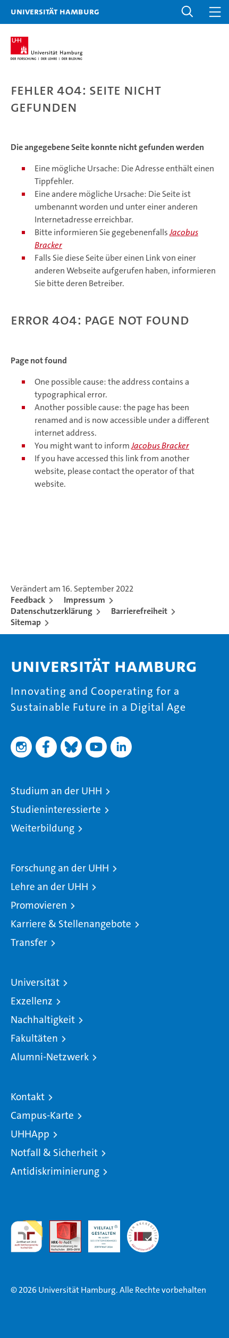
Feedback (28, 599)
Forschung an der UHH (60, 868)
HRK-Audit (98, 1231)
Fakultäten (34, 1038)
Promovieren (39, 905)
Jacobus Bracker (160, 445)
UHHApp (30, 1134)
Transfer (29, 942)
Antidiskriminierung (55, 1171)
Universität (35, 982)
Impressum (84, 599)
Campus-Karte (42, 1115)
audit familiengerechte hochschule (27, 1236)
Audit (59, 1226)
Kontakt (28, 1096)
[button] (187, 12)
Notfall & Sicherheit (54, 1152)
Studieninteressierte (56, 809)
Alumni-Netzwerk (50, 1056)
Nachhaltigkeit (43, 1019)
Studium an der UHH (56, 790)
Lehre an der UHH (49, 886)
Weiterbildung (42, 828)
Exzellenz (32, 1001)
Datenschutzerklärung (51, 611)
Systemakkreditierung (143, 1226)
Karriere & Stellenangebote (71, 923)
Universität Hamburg (55, 11)
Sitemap (26, 622)
